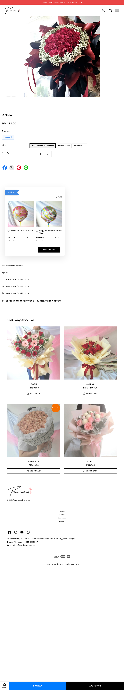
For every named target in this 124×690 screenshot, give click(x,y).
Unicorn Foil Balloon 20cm (20, 230)
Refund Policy (74, 564)
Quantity (5, 152)
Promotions (7, 131)
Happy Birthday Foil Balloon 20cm (49, 231)
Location (62, 512)
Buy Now (37, 686)
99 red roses (79, 146)
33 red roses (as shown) (43, 146)
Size (4, 145)
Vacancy (62, 521)
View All (59, 197)
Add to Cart (49, 249)
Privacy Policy (63, 564)
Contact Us (62, 518)
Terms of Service (51, 564)
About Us (62, 515)
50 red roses (64, 146)
